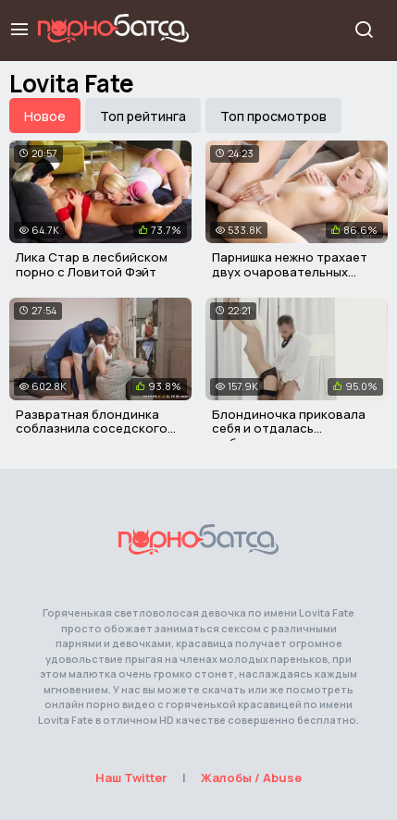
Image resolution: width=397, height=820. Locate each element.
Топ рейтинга (143, 116)
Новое (45, 116)
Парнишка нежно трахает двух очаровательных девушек (289, 271)
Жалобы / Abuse (251, 777)
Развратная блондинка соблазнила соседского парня (91, 428)
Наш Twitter (131, 777)
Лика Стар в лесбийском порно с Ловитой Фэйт (91, 264)
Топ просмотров (273, 116)
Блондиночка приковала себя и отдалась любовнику (289, 428)
